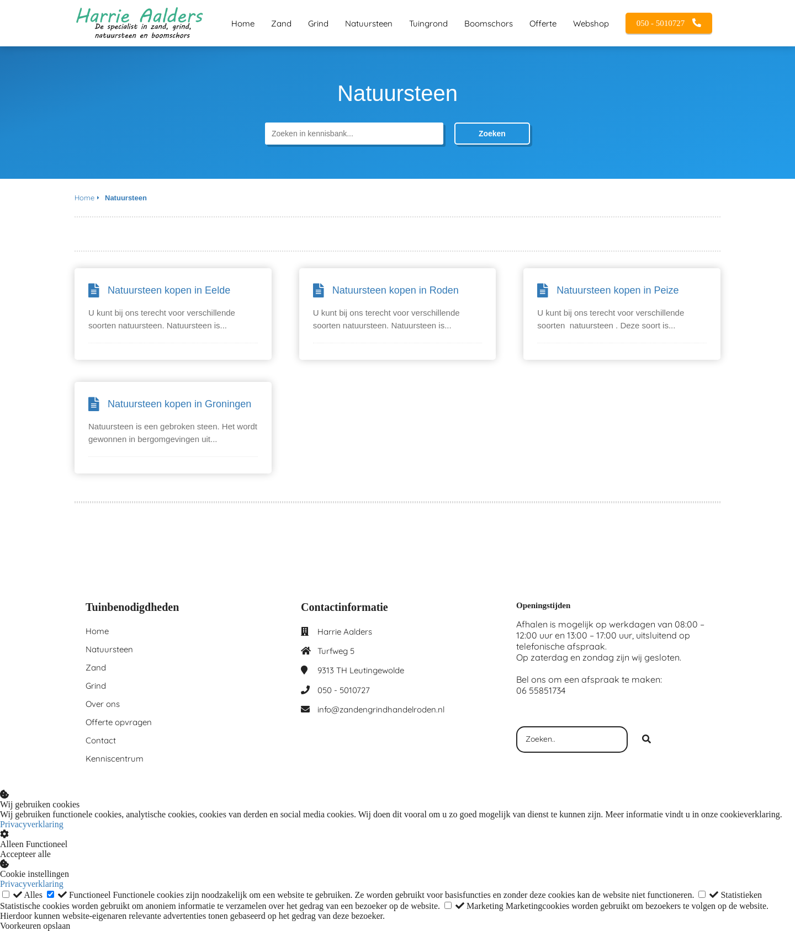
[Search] (646, 739)
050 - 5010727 (343, 690)
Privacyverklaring (31, 824)
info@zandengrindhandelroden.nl (380, 709)
